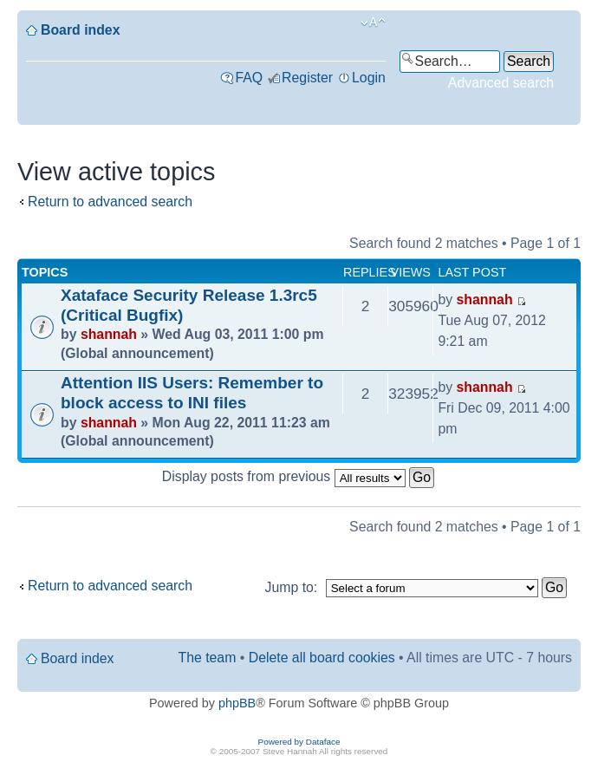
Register (307, 77)
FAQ (249, 77)
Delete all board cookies (322, 657)
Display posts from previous (298, 476)
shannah (109, 334)
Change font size (373, 22)
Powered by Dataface (299, 741)
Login (369, 77)
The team (208, 657)
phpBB (237, 703)
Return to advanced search (110, 201)
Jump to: (291, 587)
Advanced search (501, 82)
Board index (80, 30)
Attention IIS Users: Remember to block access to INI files (192, 393)
